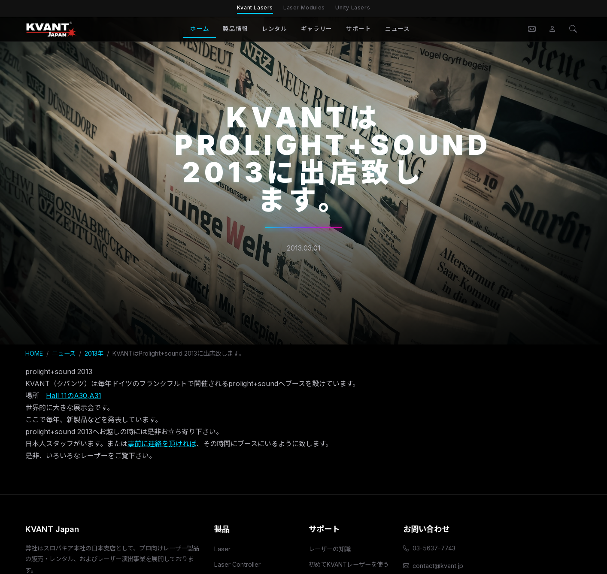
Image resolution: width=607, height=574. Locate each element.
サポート (358, 28)
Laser (222, 549)
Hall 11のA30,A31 (73, 395)
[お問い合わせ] (531, 29)
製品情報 (235, 28)
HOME (34, 353)
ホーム (199, 28)
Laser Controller (237, 564)
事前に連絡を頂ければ (161, 443)
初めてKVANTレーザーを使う (349, 564)
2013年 (94, 353)
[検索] (573, 29)
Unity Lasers (352, 7)
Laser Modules (304, 7)
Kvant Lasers (255, 7)
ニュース (397, 28)
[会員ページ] (552, 29)
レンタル (274, 28)
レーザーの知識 (330, 549)
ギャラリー (316, 28)
